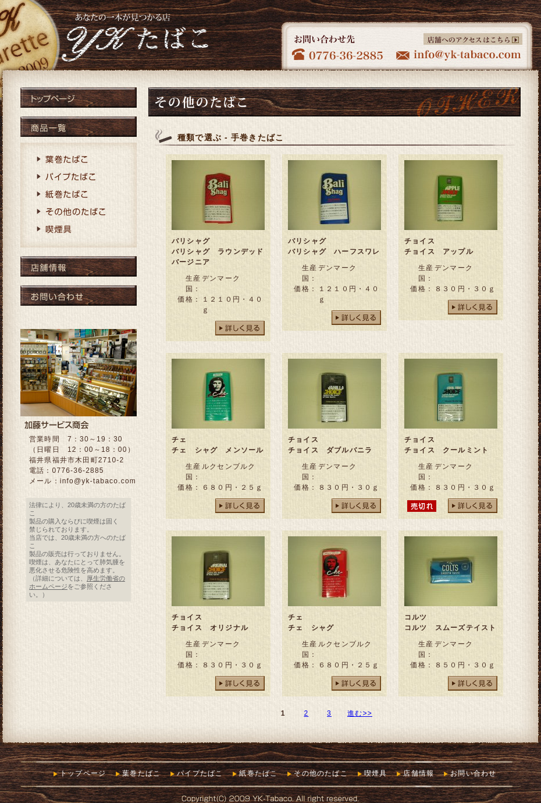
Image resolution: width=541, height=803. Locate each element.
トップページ (78, 97)
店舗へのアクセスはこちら (472, 39)
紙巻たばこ (78, 195)
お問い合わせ (78, 295)
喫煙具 (78, 230)
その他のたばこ (78, 212)
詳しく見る (240, 328)
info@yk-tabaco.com (98, 481)
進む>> (359, 713)
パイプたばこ (78, 177)
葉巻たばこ (78, 160)
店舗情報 (78, 266)
